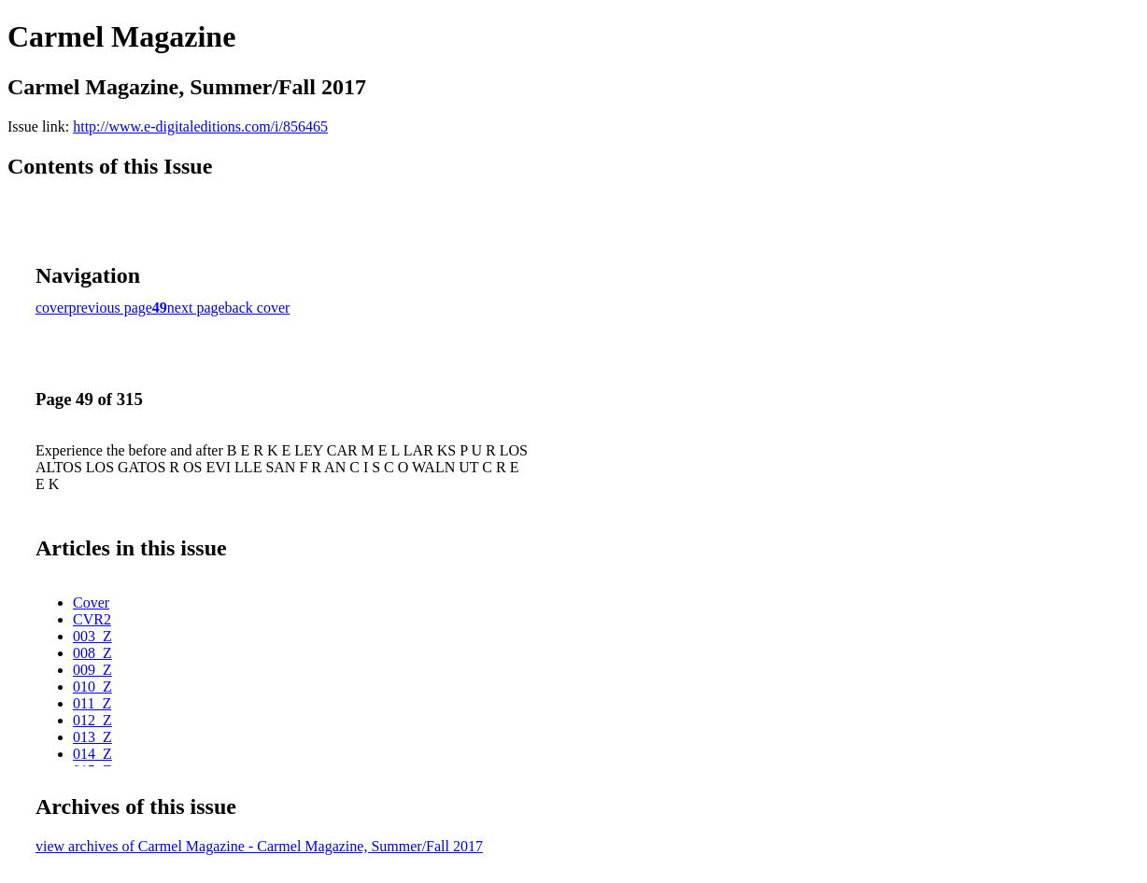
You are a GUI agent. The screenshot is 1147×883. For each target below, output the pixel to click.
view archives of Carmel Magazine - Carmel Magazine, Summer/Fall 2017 (259, 846)
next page (196, 307)
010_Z (92, 686)
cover (52, 307)
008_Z (92, 653)
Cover (91, 602)
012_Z (92, 720)
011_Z (92, 703)
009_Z (92, 670)
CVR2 (92, 619)
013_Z (92, 737)
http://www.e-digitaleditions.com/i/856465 (200, 126)
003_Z (92, 636)
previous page (110, 307)
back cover (257, 307)
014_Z (92, 754)
